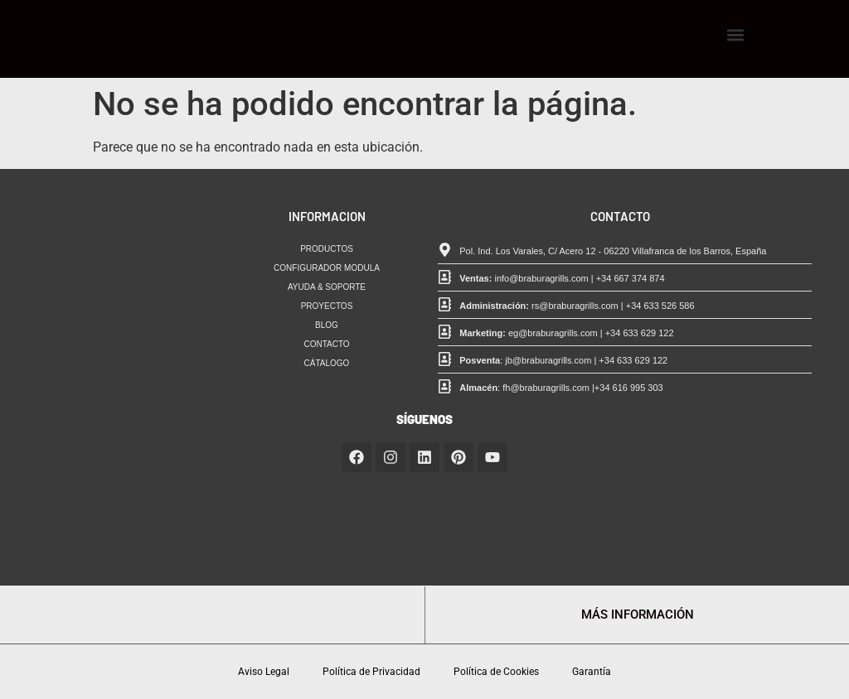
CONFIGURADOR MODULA (327, 267)
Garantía (591, 671)
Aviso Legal (263, 671)
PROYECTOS (327, 306)
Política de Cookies (496, 671)
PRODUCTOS (326, 248)
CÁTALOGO (327, 363)
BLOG (326, 325)
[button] (735, 35)
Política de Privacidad (371, 671)
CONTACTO (326, 344)
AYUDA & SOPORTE (327, 287)
